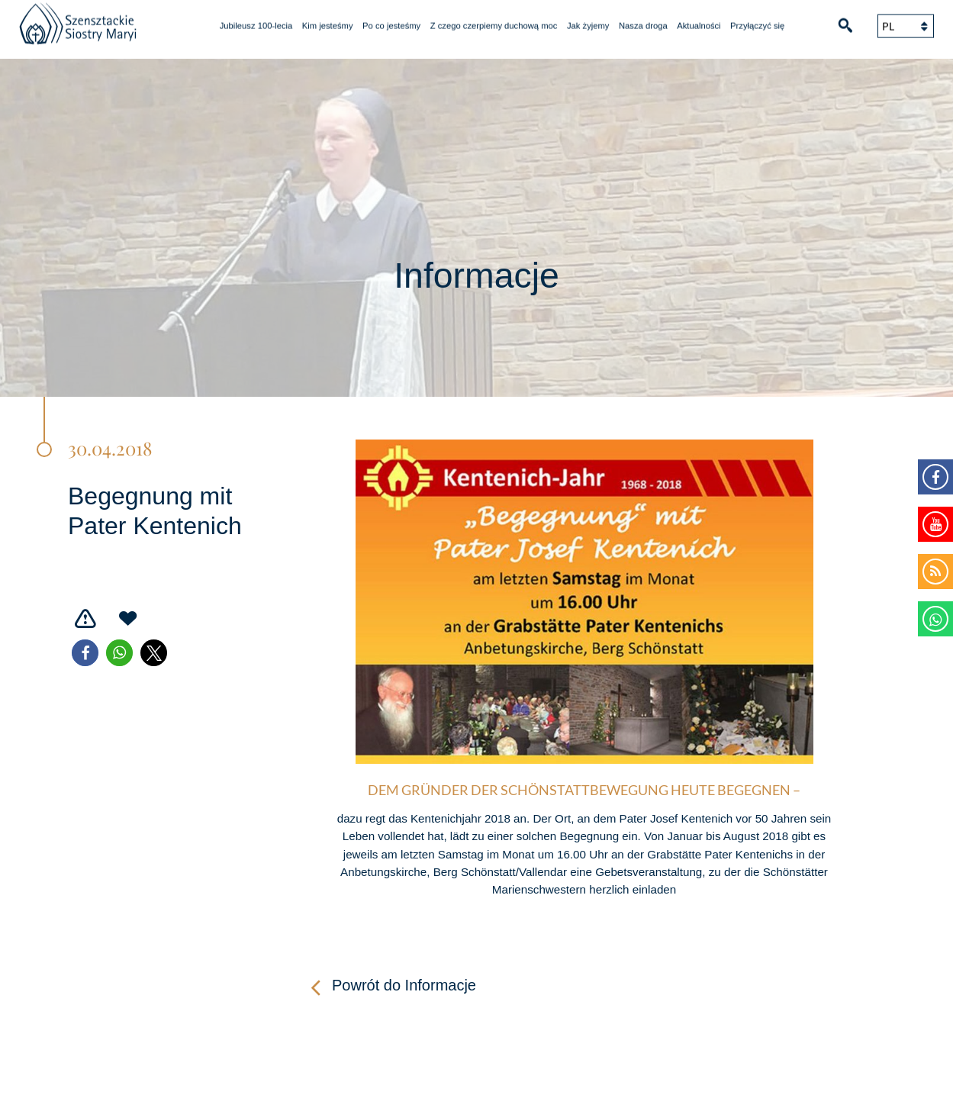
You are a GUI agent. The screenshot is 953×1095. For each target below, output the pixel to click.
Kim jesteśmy (327, 19)
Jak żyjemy (588, 19)
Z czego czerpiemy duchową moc (494, 19)
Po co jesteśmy (391, 19)
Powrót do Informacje (404, 985)
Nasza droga (643, 19)
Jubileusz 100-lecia (256, 19)
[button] (85, 652)
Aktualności (698, 19)
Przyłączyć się (757, 19)
